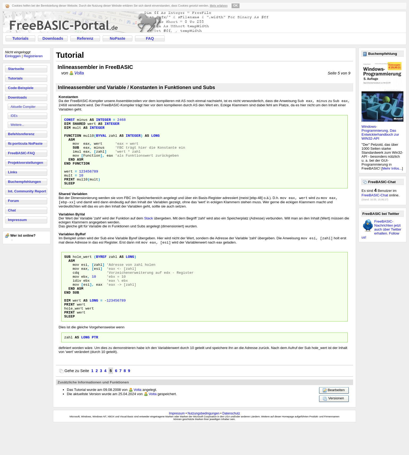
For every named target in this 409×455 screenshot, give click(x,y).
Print (69, 193)
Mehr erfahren (219, 5)
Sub (76, 154)
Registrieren (33, 56)
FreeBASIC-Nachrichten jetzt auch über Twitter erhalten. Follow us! (381, 229)
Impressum (17, 220)
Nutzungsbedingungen (203, 443)
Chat (12, 210)
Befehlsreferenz (21, 134)
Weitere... (17, 125)
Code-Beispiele (20, 88)
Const (69, 121)
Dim (67, 126)
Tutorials (20, 38)
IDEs (14, 116)
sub (76, 317)
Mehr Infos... (392, 168)
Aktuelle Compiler (23, 107)
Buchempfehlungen (24, 182)
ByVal (101, 140)
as (77, 367)
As (92, 121)
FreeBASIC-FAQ (21, 153)
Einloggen (13, 56)
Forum (13, 201)
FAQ (150, 38)
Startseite (16, 69)
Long (155, 140)
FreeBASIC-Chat (375, 195)
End (71, 169)
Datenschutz (231, 443)
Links (12, 172)
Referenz (85, 38)
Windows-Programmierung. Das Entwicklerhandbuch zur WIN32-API (380, 132)
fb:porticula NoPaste (25, 143)
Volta (79, 73)
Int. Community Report (27, 191)
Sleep (69, 197)
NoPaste (117, 38)
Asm (71, 145)
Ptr (95, 367)
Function (72, 140)
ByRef (101, 274)
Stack (148, 234)
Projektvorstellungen (25, 163)
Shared (79, 126)
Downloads (52, 38)
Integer (103, 121)
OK (235, 5)
